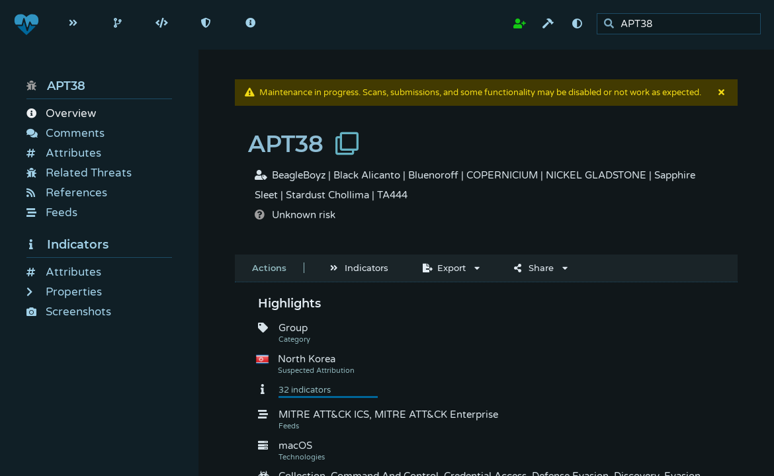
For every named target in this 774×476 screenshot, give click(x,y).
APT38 (55, 86)
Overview (61, 113)
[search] (682, 24)
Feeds (51, 212)
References (66, 193)
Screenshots (68, 312)
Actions (269, 267)
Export (444, 267)
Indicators (67, 244)
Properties (64, 292)
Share (534, 267)
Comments (65, 133)
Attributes (63, 153)
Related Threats (79, 173)
